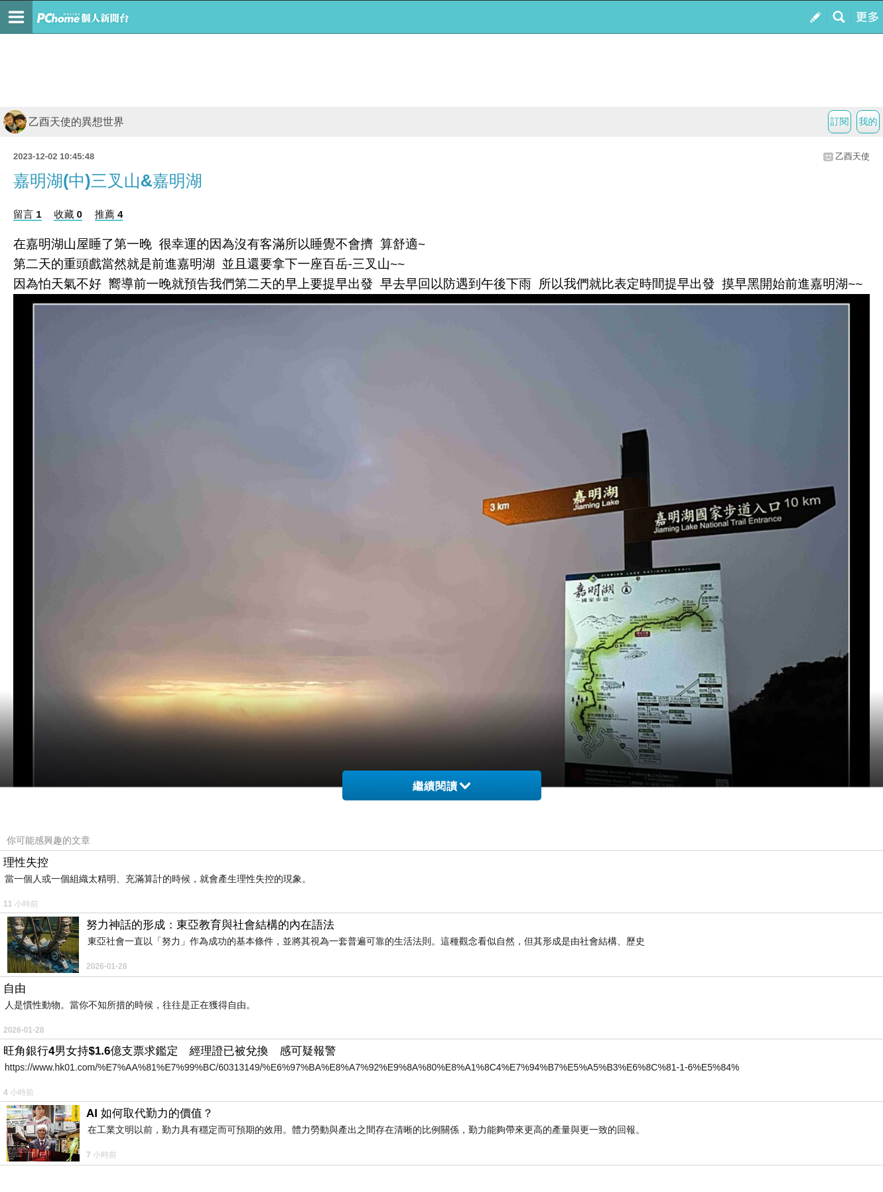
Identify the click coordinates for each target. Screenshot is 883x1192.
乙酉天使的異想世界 (63, 121)
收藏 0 (68, 214)
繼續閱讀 (441, 786)
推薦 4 (109, 214)
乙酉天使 (852, 156)
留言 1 (27, 214)
